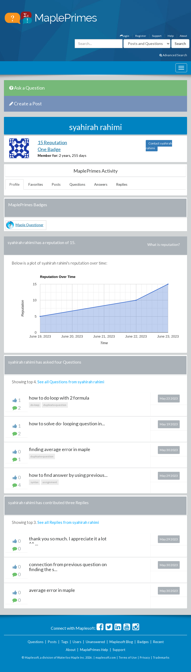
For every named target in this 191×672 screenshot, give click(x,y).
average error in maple (52, 590)
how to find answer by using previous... (68, 475)
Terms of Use (128, 657)
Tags (64, 642)
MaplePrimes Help (94, 650)
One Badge (49, 149)
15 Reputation (52, 142)
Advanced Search (173, 55)
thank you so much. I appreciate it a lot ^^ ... (68, 541)
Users (77, 642)
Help (171, 35)
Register (140, 35)
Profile (14, 184)
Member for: (48, 155)
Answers (100, 184)
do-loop (35, 404)
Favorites (35, 184)
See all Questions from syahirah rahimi (70, 381)
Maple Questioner (29, 225)
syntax (34, 482)
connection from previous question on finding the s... (68, 566)
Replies (121, 184)
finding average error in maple (59, 449)
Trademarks (161, 657)
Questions (77, 184)
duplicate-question (54, 404)
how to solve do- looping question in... (67, 423)
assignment (50, 482)
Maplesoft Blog (121, 642)
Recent (158, 642)
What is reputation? (163, 244)
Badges (143, 642)
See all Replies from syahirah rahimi (68, 522)
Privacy (145, 657)
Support (157, 35)
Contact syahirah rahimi (159, 145)
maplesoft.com (106, 657)
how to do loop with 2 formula (59, 398)
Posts (56, 184)
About (183, 35)
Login (124, 35)
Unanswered (95, 642)
